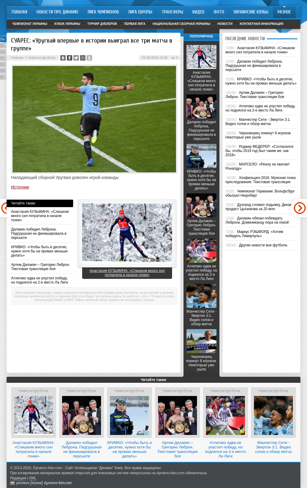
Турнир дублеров (102, 23)
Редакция (18, 478)
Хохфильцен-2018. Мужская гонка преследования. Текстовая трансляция (260, 180)
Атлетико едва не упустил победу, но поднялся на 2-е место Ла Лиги (39, 280)
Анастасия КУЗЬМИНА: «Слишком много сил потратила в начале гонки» (40, 216)
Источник (20, 187)
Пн (2, 39)
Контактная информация (261, 23)
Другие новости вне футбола (263, 245)
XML (33, 478)
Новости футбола (41, 57)
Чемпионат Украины (29, 23)
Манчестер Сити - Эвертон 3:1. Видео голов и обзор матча (201, 317)
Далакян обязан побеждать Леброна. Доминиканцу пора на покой (257, 220)
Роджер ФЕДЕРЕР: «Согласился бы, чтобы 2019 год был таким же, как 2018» (259, 150)
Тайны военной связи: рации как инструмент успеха (114, 300)
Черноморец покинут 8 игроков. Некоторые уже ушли (201, 363)
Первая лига (134, 23)
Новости (225, 23)
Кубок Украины (67, 23)
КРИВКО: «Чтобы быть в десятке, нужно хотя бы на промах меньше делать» (39, 251)
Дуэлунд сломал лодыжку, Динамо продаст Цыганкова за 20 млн (260, 207)
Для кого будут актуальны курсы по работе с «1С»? (111, 296)
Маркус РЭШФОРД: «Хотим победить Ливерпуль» (254, 234)
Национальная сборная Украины (181, 23)
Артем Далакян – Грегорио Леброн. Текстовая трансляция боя (40, 267)
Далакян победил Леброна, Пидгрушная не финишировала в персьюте (39, 233)
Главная (17, 57)
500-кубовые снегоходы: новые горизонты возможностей (58, 292)
